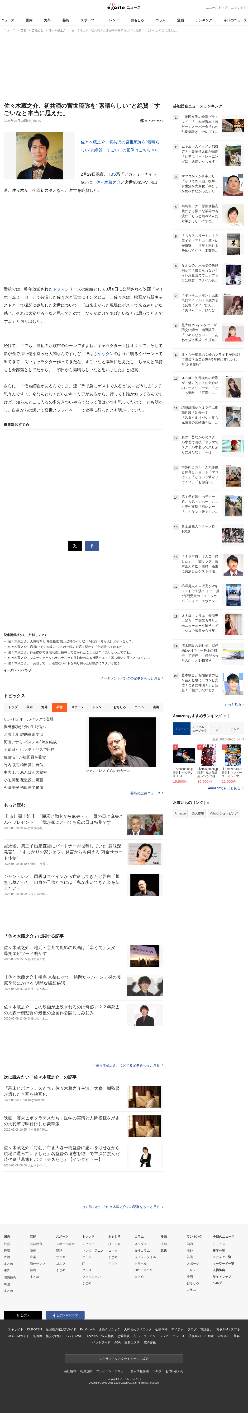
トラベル (140, 1263)
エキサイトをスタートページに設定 (124, 1359)
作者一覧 (219, 1250)
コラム (161, 20)
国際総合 (10, 1277)
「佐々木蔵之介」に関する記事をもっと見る (128, 1065)
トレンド (112, 20)
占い (137, 1336)
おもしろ (137, 20)
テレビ (235, 729)
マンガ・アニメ (93, 1250)
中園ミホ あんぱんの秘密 (25, 772)
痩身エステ (132, 1342)
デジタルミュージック (199, 729)
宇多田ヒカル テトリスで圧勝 (29, 750)
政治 (7, 1257)
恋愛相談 (123, 1336)
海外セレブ (37, 1263)
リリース (219, 1244)
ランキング (204, 20)
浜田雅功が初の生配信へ (25, 727)
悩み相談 (107, 1336)
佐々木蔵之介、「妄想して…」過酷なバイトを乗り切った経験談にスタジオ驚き (64, 663)
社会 (7, 1244)
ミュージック (217, 729)
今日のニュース (235, 20)
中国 (7, 1284)
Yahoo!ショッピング (224, 813)
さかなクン (103, 353)
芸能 (65, 20)
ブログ (192, 1329)
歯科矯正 (223, 1336)
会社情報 (70, 1371)
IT (83, 1263)
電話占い (206, 1329)
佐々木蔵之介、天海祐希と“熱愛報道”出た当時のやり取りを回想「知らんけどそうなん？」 (71, 641)
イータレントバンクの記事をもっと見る (131, 678)
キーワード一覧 (223, 1263)
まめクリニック (109, 1329)
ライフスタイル (145, 1257)
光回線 (37, 1336)
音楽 (33, 1257)
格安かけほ (53, 1336)
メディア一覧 (222, 1257)
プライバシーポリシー (111, 1371)
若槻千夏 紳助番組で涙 (23, 734)
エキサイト (238, 7)
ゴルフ (60, 1263)
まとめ (8, 1263)
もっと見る (234, 704)
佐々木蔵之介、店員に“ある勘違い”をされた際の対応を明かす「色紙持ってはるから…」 (70, 647)
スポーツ (87, 20)
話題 (164, 1250)
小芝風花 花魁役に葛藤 (23, 780)
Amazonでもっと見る (224, 788)
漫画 (180, 20)
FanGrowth (87, 1329)
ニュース (7, 20)
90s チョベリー (145, 1270)
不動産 (209, 1336)
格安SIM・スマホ (228, 1329)
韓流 (33, 1270)
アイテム (177, 1329)
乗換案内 (194, 1336)
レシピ (164, 1336)
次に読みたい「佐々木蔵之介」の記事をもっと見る (122, 1207)
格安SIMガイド (18, 1336)
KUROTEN (34, 1329)
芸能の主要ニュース (146, 793)
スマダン (140, 1244)
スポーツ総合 (65, 1244)
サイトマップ (222, 1276)
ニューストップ (217, 7)
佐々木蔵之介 (108, 182)
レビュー (88, 1244)
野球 (59, 1250)
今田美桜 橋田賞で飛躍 (23, 788)
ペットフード (101, 1342)
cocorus (92, 1336)
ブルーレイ (181, 729)
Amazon (180, 813)
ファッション (91, 1276)
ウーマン (149, 1336)
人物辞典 (219, 1270)
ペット (113, 1263)
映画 (33, 1250)
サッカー (62, 1257)
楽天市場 (198, 813)
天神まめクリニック (138, 1329)
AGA (117, 1342)
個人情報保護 (139, 1371)
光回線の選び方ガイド (61, 1329)
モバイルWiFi (74, 1336)
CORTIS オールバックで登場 (29, 719)
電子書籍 (150, 1342)
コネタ (113, 1250)
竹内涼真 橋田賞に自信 (23, 765)
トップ (12, 707)
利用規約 (86, 1371)
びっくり (114, 1244)
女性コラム (142, 1250)
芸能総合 (36, 1244)
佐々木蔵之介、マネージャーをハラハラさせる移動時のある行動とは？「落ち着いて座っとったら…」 (80, 658)
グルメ (86, 1270)
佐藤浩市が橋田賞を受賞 (25, 757)
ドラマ (59, 289)
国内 (29, 20)
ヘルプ (217, 1283)
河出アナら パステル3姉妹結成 (30, 742)
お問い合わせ (175, 1371)
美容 (237, 1336)
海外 (47, 20)
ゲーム (86, 1257)
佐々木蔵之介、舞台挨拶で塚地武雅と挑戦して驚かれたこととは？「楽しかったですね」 (70, 652)
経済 (7, 1250)
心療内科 (161, 1329)
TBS (112, 174)
